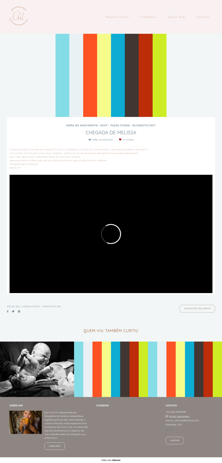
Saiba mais (54, 446)
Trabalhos (148, 17)
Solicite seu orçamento (197, 308)
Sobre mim (177, 17)
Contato (203, 17)
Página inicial (117, 17)
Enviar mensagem (179, 416)
